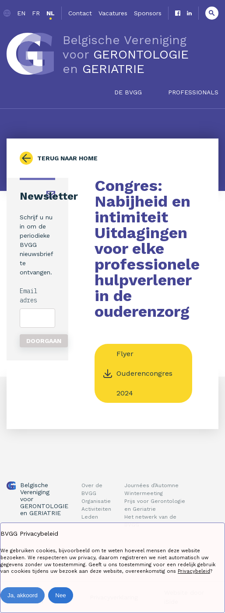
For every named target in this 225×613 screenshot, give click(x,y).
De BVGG (128, 92)
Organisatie (96, 501)
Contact (80, 13)
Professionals (193, 92)
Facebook (177, 13)
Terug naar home (67, 158)
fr (36, 13)
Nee (60, 595)
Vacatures (112, 13)
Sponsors (148, 13)
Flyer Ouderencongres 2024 (144, 373)
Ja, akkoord (22, 595)
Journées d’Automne (151, 485)
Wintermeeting (143, 493)
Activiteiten (96, 509)
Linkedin (189, 13)
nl (50, 13)
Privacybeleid (194, 571)
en (21, 13)
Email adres (28, 295)
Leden (89, 517)
